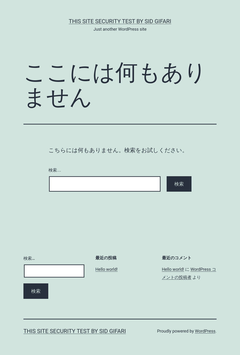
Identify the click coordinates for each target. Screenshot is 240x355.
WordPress (205, 331)
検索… (55, 170)
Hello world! (106, 269)
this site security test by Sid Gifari (120, 21)
